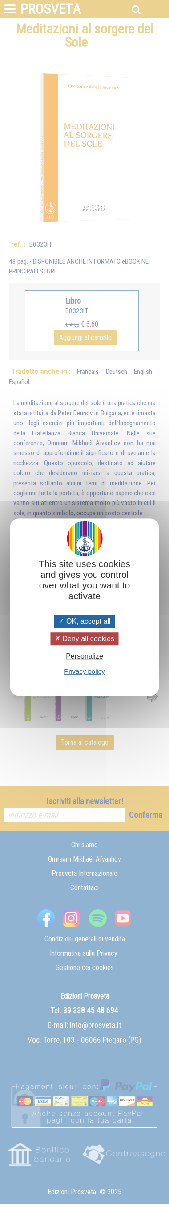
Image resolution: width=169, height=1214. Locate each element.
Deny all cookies (84, 638)
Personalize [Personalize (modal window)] (84, 656)
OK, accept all (84, 621)
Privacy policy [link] (84, 671)
